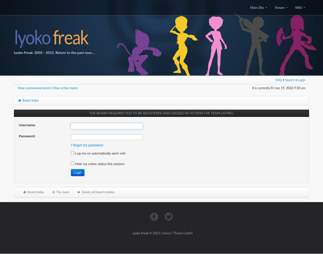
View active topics (65, 88)
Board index (28, 100)
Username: (27, 125)
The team (60, 192)
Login (302, 80)
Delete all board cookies (96, 192)
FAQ (279, 80)
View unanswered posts (34, 88)
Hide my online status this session (97, 164)
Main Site (258, 8)
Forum (281, 8)
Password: (27, 136)
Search (289, 80)
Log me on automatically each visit (98, 153)
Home (167, 233)
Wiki (300, 8)
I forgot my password (87, 145)
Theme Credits (183, 233)
